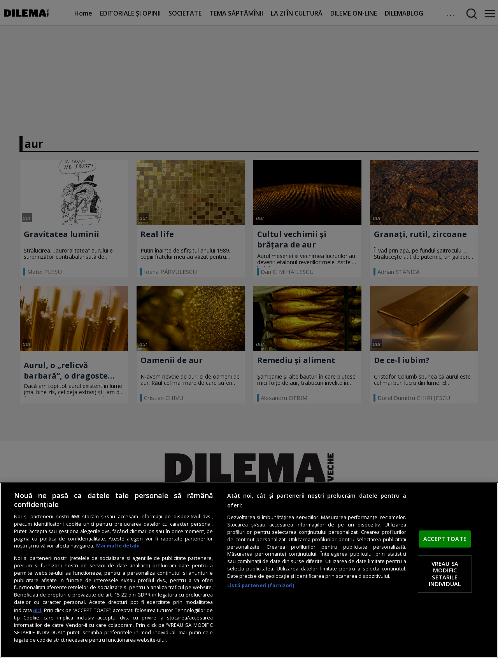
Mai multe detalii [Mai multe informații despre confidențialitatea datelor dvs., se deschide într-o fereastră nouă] (118, 545)
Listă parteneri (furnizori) (260, 585)
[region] (249, 570)
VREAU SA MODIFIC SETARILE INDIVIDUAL (445, 574)
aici (37, 610)
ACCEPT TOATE (444, 539)
